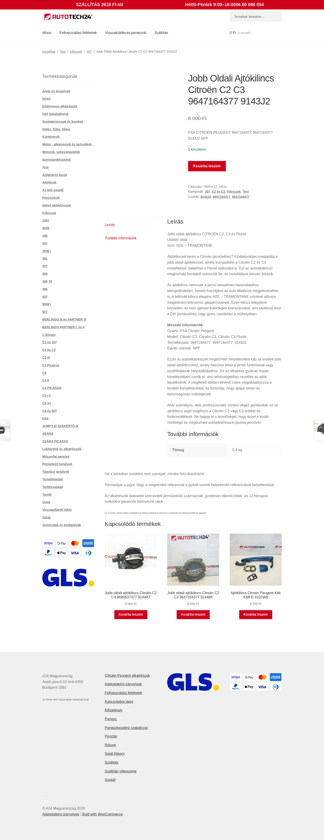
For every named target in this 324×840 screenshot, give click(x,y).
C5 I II (46, 395)
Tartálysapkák (52, 487)
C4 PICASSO (51, 388)
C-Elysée (49, 335)
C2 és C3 (218, 191)
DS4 (45, 418)
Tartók (47, 494)
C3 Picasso (50, 365)
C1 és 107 (49, 342)
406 (44, 289)
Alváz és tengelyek (56, 91)
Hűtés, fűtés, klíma (56, 129)
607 (44, 312)
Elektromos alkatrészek (59, 106)
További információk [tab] (121, 238)
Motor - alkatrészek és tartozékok (67, 144)
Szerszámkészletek (56, 159)
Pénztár (111, 736)
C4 (44, 373)
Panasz (111, 719)
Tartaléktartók (52, 479)
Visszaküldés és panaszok (125, 33)
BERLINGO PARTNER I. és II (63, 327)
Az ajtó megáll (52, 190)
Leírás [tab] (110, 225)
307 (89, 51)
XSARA (47, 433)
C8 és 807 (49, 411)
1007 (45, 220)
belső (46, 98)
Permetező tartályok (57, 464)
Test (62, 51)
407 (44, 297)
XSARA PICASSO (55, 441)
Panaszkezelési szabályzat (126, 728)
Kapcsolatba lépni (119, 702)
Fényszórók (51, 197)
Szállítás (161, 33)
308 (44, 274)
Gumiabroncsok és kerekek (62, 121)
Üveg (46, 502)
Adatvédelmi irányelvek (123, 684)
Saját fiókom (115, 754)
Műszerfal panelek (56, 456)
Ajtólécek (49, 182)
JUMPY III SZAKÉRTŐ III (60, 426)
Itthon (46, 33)
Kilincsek (76, 51)
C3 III (46, 357)
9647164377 (221, 197)
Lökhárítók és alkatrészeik (61, 449)
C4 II (45, 380)
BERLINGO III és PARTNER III (64, 319)
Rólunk (110, 745)
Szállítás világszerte (121, 771)
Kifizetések (113, 710)
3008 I (46, 251)
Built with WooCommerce (102, 814)
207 (44, 243)
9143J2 (205, 197)
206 (44, 236)
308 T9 (47, 281)
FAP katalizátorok (55, 114)
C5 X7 (46, 403)
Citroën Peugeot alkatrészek (127, 675)
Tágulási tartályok (55, 471)
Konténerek (51, 136)
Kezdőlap (48, 51)
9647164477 (241, 197)
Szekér (110, 780)
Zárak (46, 517)
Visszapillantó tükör (57, 510)
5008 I (46, 304)
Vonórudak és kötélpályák (61, 525)
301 (44, 258)
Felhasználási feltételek (78, 33)
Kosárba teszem (207, 166)
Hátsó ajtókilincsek (56, 205)
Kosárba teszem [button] (131, 614)
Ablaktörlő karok (54, 175)
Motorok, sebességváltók (61, 152)
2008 (45, 228)
